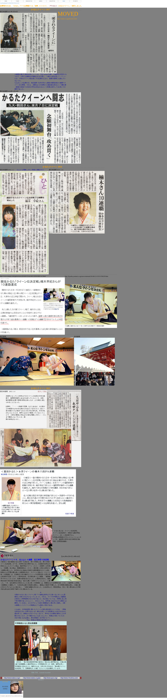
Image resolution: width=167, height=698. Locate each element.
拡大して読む (42, 391)
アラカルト (53, 6)
